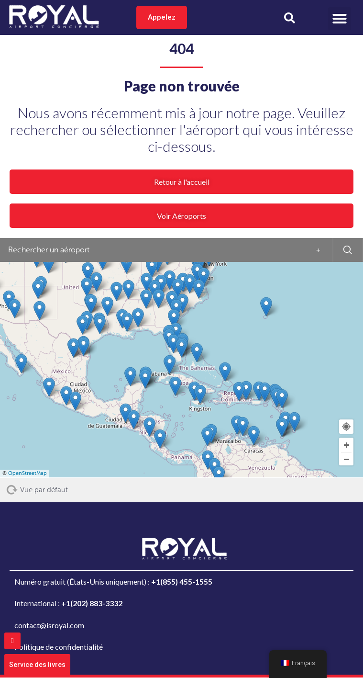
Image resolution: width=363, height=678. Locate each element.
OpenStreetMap (27, 473)
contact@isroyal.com (49, 625)
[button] (339, 18)
